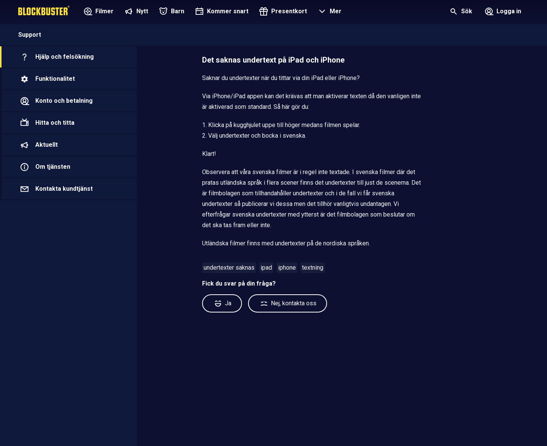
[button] (329, 12)
